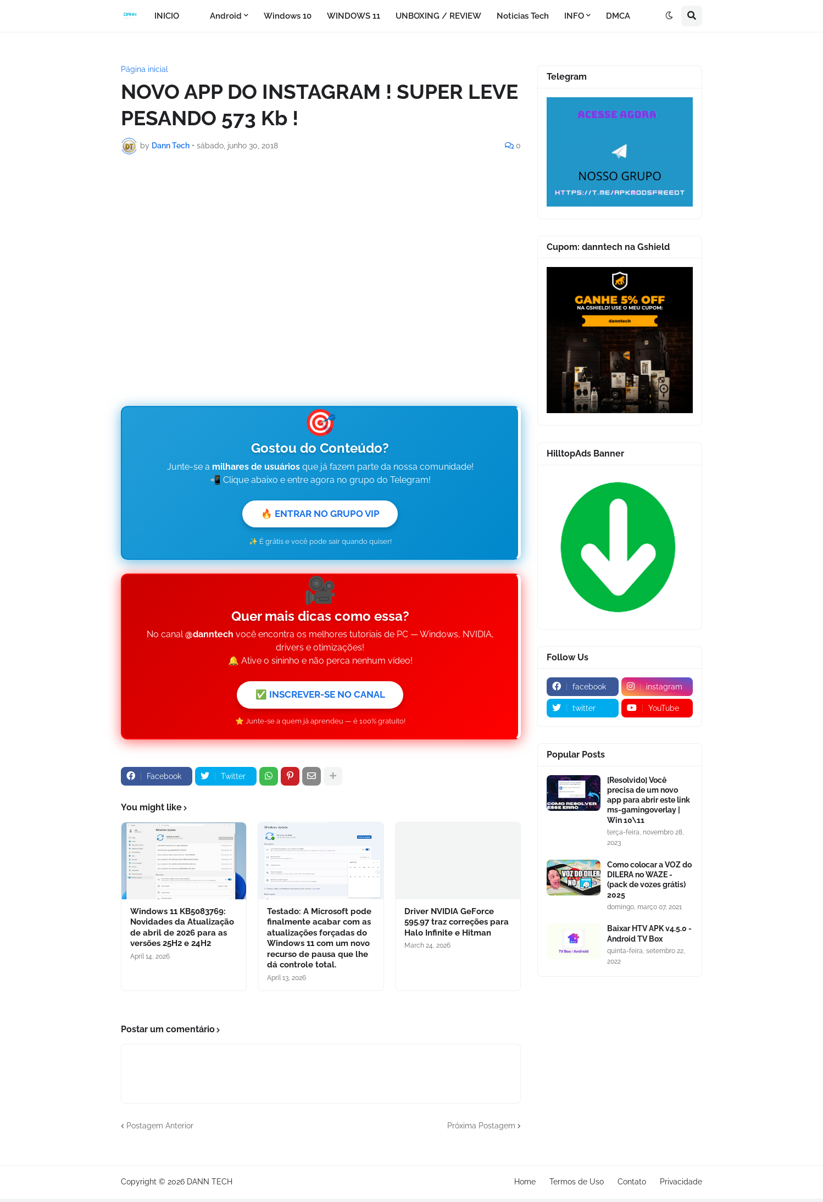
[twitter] (583, 708)
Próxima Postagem (481, 1129)
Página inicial (144, 69)
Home (525, 1185)
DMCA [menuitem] (618, 16)
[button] (669, 15)
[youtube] (657, 708)
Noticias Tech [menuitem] (523, 16)
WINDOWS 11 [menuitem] (353, 16)
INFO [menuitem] (574, 16)
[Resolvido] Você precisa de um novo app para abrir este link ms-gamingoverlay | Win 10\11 (648, 800)
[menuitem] (194, 16)
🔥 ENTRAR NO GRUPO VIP (320, 514)
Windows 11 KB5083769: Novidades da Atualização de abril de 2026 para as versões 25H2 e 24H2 (182, 931)
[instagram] (657, 686)
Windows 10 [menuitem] (288, 16)
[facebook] (583, 686)
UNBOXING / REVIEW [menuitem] (438, 16)
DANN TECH (209, 1185)
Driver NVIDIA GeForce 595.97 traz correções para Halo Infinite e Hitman (456, 925)
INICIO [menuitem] (166, 16)
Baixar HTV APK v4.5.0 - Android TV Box (649, 933)
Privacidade (681, 1185)
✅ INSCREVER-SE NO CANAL (320, 697)
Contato (632, 1185)
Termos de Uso (576, 1185)
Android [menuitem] (226, 16)
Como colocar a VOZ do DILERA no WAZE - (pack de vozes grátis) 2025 (649, 879)
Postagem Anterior (159, 1129)
